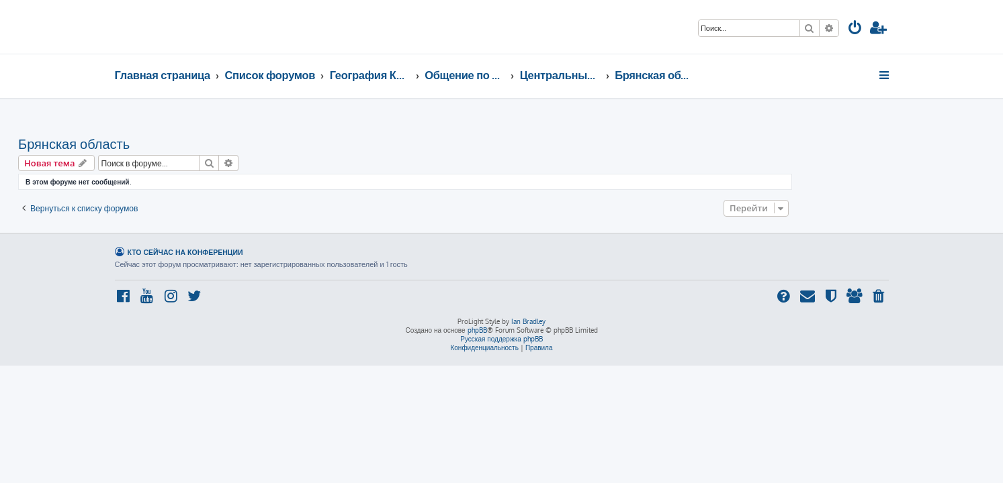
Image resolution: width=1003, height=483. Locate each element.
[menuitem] (855, 29)
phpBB (477, 330)
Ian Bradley (528, 321)
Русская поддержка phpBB (501, 339)
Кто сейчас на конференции (185, 252)
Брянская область (170, 143)
